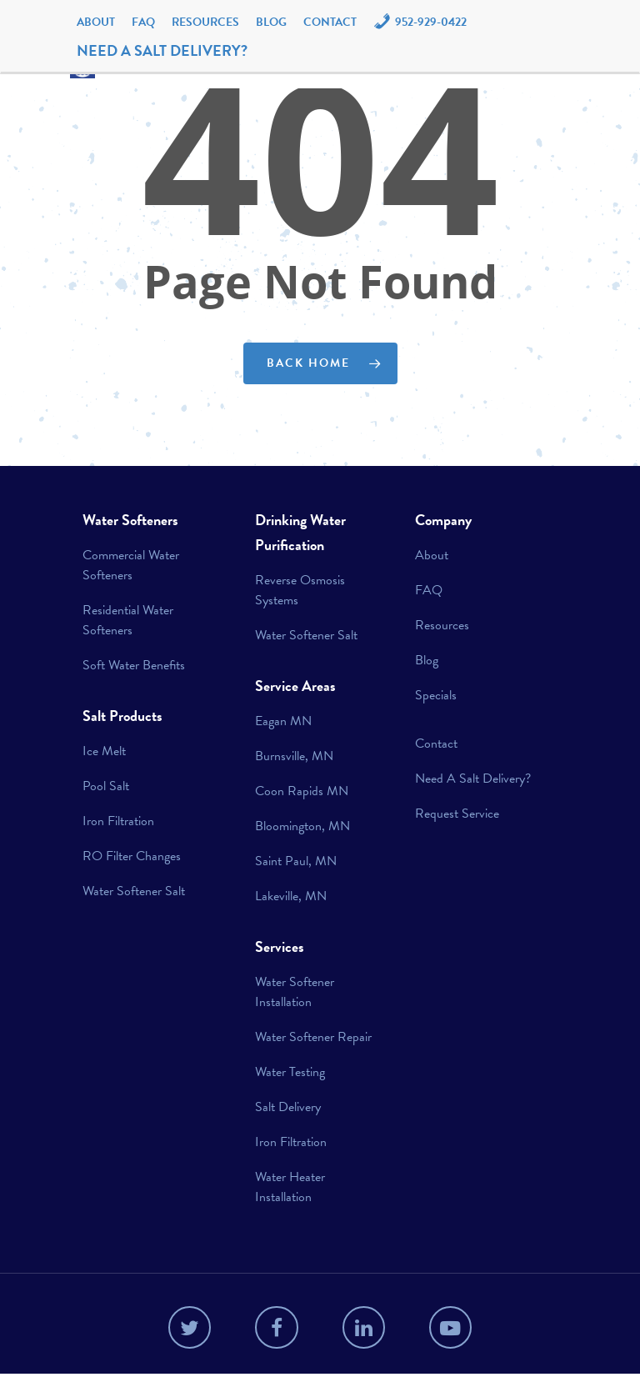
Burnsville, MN (294, 756)
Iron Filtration (118, 821)
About (96, 22)
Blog (271, 22)
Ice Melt (104, 751)
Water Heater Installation (290, 1187)
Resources (205, 22)
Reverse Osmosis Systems (300, 590)
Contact (330, 22)
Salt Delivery (288, 1107)
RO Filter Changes (131, 856)
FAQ (143, 22)
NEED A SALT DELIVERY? (162, 50)
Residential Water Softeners (127, 620)
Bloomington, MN (302, 826)
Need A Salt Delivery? (473, 779)
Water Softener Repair (313, 1037)
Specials (436, 695)
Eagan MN (283, 721)
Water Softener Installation (294, 992)
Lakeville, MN (291, 896)
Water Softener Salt (133, 891)
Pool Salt (105, 786)
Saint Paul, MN (296, 861)
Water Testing (290, 1072)
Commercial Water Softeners (130, 565)
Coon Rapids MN (301, 791)
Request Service (457, 814)
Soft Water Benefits (133, 665)
